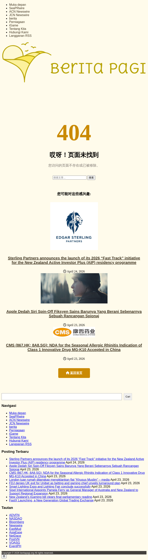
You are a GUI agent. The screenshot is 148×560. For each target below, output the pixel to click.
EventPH (15, 546)
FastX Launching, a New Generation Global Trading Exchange (51, 500)
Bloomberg (16, 522)
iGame (13, 25)
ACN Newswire (19, 11)
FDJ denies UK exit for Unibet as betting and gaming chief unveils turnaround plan (64, 483)
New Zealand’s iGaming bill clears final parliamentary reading (50, 497)
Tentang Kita (17, 28)
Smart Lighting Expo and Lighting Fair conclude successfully (50, 486)
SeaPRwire (16, 8)
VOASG (14, 542)
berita (13, 18)
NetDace (15, 535)
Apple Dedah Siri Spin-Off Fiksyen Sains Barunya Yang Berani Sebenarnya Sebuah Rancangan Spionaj (74, 313)
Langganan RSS (20, 35)
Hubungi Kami (18, 32)
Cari (127, 396)
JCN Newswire (19, 15)
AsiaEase (15, 532)
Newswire (15, 525)
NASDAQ (15, 518)
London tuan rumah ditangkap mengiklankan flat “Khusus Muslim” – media (59, 479)
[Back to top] (4, 556)
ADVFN (14, 515)
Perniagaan (17, 22)
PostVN (14, 539)
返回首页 (74, 372)
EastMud (15, 529)
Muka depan (17, 4)
